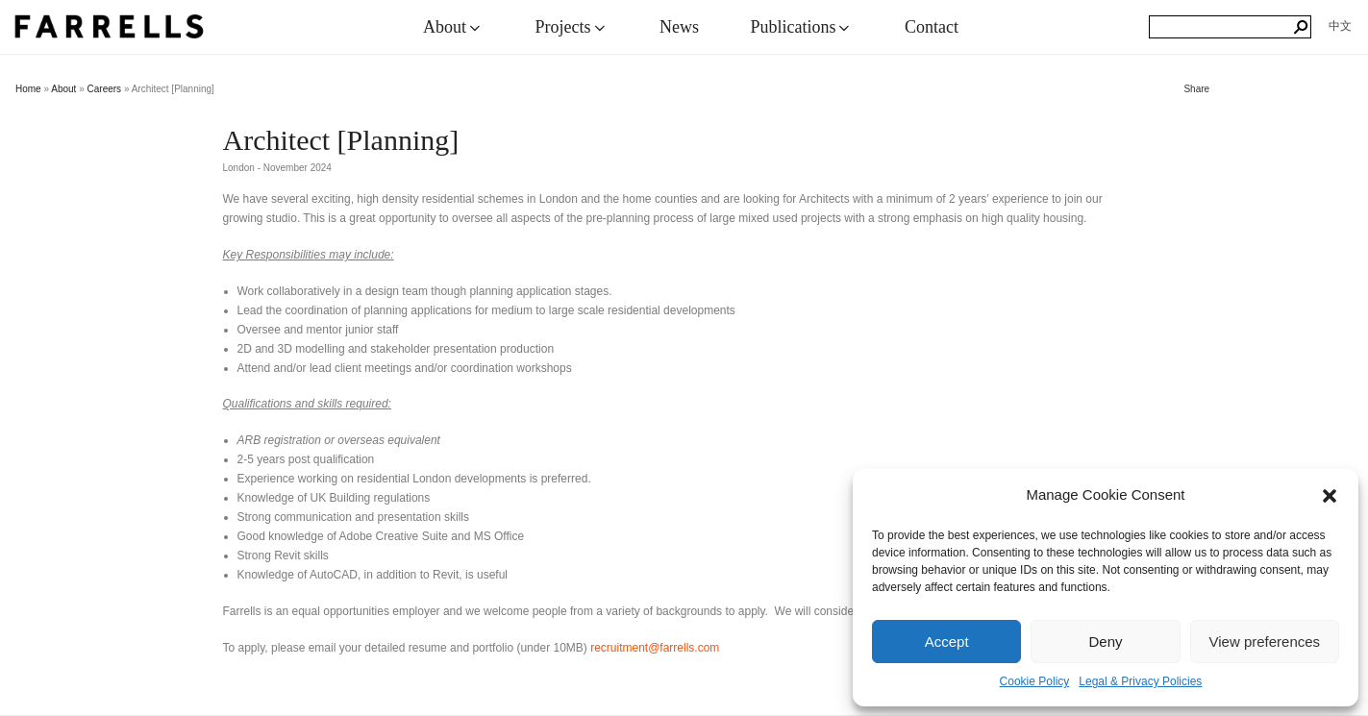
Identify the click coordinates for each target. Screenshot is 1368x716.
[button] (1329, 496)
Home (28, 89)
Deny (1105, 641)
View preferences (1265, 641)
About (453, 27)
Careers (104, 89)
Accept (947, 641)
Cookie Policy (1035, 681)
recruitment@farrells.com (654, 647)
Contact (931, 27)
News (679, 27)
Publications (801, 27)
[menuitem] (1340, 25)
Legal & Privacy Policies (1140, 681)
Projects (572, 27)
